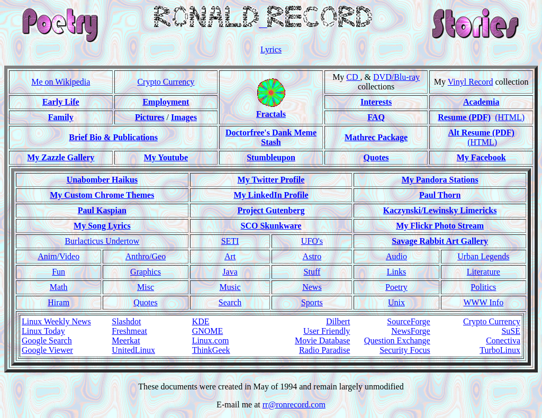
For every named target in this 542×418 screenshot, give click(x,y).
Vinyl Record (470, 81)
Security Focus (405, 350)
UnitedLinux (133, 350)
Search (230, 302)
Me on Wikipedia (60, 81)
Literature (483, 271)
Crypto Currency (165, 81)
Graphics (145, 271)
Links (396, 271)
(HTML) (510, 117)
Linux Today (43, 330)
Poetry (396, 287)
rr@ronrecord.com (294, 404)
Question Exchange (397, 340)
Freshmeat (129, 330)
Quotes (145, 302)
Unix (396, 302)
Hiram (58, 302)
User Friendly (326, 330)
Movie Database (322, 340)
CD (353, 76)
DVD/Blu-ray (396, 76)
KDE (201, 321)
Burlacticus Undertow (102, 241)
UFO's (312, 241)
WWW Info (483, 302)
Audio (396, 256)
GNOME (207, 330)
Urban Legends (483, 256)
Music (230, 287)
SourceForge (408, 321)
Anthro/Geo (145, 256)
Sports (312, 302)
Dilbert (338, 321)
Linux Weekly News (56, 321)
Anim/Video (58, 256)
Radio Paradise (324, 350)
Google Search (47, 340)
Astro (312, 256)
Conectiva (503, 340)
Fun (58, 271)
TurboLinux (500, 350)
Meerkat (126, 340)
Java (229, 271)
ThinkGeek (211, 350)
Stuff (312, 271)
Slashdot (126, 321)
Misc (145, 287)
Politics (483, 287)
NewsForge (410, 330)
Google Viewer (47, 350)
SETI (230, 241)
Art (230, 256)
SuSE (510, 330)
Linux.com (210, 340)
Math (59, 287)
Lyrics (271, 49)
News (311, 287)
